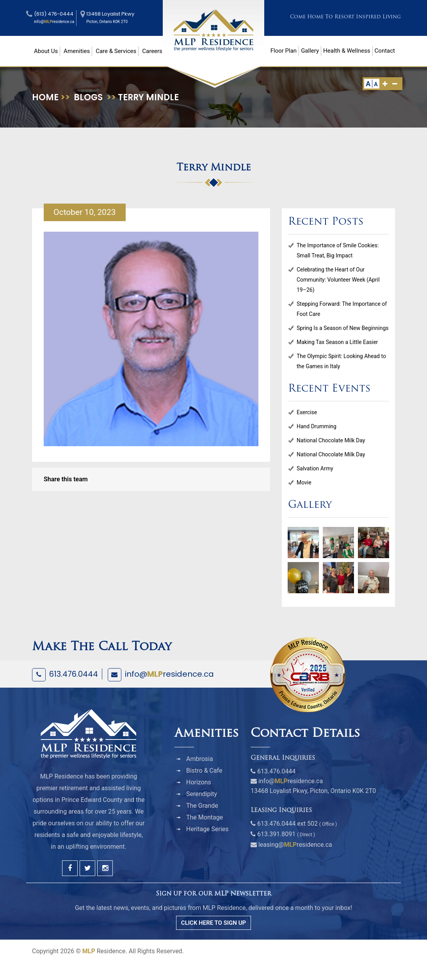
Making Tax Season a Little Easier (337, 342)
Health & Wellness (346, 50)
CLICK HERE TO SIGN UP (213, 922)
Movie (304, 482)
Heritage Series (207, 829)
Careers (152, 51)
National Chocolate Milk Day (331, 440)
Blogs (88, 97)
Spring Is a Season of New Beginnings (343, 328)
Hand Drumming (316, 426)
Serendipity (201, 794)
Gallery (310, 50)
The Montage (204, 817)
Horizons (198, 782)
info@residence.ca (169, 674)
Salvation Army (315, 468)
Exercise (307, 412)
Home (45, 97)
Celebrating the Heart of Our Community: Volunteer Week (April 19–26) (338, 279)
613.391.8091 (276, 834)
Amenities (77, 51)
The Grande (202, 805)
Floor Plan (283, 50)
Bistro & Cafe (204, 770)
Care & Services (116, 51)
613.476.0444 (73, 674)
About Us (46, 51)
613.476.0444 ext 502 (287, 823)
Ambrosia (199, 759)
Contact (385, 50)
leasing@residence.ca (295, 844)
